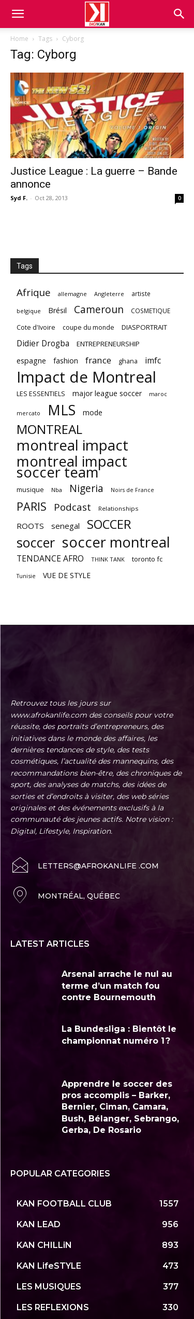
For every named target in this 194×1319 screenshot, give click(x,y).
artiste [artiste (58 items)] (141, 293)
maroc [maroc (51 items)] (158, 394)
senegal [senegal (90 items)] (65, 526)
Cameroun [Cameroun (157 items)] (99, 309)
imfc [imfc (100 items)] (153, 360)
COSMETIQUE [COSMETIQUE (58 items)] (150, 310)
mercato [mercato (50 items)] (28, 413)
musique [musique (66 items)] (30, 489)
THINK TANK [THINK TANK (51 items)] (108, 559)
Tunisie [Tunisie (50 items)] (26, 576)
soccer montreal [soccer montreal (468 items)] (116, 542)
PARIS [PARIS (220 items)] (32, 506)
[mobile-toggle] (17, 14)
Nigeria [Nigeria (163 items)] (86, 488)
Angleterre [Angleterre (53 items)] (109, 294)
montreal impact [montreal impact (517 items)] (72, 445)
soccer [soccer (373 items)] (36, 542)
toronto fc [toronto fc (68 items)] (147, 559)
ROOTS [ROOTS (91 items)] (30, 526)
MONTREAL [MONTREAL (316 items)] (49, 429)
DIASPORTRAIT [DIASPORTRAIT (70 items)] (144, 327)
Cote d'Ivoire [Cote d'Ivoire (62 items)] (36, 327)
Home (19, 38)
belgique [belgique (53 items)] (29, 311)
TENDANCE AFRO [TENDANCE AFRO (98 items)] (50, 558)
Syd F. (18, 198)
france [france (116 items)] (98, 360)
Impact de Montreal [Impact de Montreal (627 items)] (86, 377)
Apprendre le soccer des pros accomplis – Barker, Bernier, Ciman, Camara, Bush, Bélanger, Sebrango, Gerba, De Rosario (120, 1086)
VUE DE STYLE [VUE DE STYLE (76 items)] (67, 575)
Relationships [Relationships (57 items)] (118, 508)
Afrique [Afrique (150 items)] (34, 292)
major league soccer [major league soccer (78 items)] (107, 393)
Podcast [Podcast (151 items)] (72, 507)
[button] (179, 14)
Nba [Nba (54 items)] (56, 490)
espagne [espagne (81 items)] (31, 361)
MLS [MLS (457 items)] (62, 409)
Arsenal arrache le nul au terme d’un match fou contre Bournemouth (117, 964)
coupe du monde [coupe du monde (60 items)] (88, 327)
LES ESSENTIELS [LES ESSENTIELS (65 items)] (41, 393)
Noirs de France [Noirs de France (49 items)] (132, 490)
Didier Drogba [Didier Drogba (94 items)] (43, 343)
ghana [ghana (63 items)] (128, 361)
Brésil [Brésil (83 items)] (57, 310)
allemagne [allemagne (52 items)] (72, 294)
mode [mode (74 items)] (92, 412)
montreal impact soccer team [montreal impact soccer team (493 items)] (72, 467)
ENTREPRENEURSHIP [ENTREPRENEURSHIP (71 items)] (108, 343)
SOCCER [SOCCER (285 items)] (109, 524)
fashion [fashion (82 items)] (65, 361)
